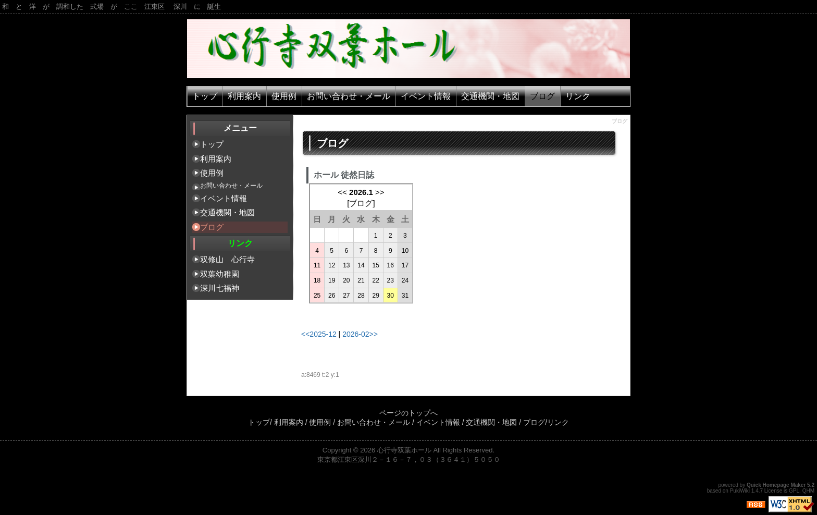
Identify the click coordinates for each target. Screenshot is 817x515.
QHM (808, 491)
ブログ (542, 96)
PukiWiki (740, 491)
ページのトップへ (408, 413)
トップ (204, 96)
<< (342, 192)
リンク (577, 96)
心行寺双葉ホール (404, 450)
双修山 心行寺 (227, 259)
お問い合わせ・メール (348, 96)
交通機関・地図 (490, 96)
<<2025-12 (319, 334)
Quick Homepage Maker (776, 485)
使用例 (283, 96)
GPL (794, 491)
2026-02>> (360, 334)
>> (380, 192)
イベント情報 (426, 96)
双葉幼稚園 (219, 273)
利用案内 (244, 96)
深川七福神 (219, 288)
